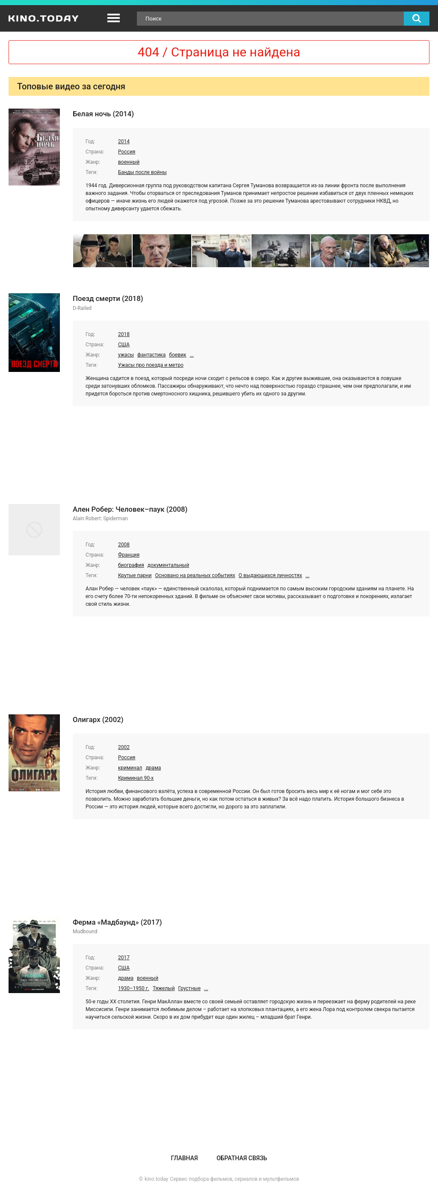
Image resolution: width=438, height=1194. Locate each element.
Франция (128, 555)
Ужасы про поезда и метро (150, 365)
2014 (124, 141)
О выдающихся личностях (270, 575)
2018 (124, 334)
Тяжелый (164, 988)
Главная (184, 1158)
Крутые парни (134, 575)
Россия (126, 152)
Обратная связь (241, 1158)
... (191, 355)
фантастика (151, 355)
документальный (168, 565)
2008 (124, 545)
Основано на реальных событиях (195, 575)
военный (128, 162)
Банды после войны (142, 172)
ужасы (126, 355)
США (124, 345)
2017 (124, 958)
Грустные (189, 988)
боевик (177, 355)
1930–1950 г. (133, 988)
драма (153, 768)
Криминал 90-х (136, 778)
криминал (130, 768)
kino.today (156, 1179)
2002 (124, 747)
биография (131, 565)
